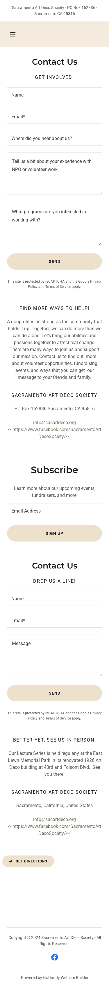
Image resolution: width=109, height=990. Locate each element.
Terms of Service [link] (58, 287)
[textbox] (54, 94)
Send (54, 261)
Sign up (54, 533)
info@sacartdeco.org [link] (54, 422)
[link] (54, 957)
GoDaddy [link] (51, 977)
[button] (13, 34)
